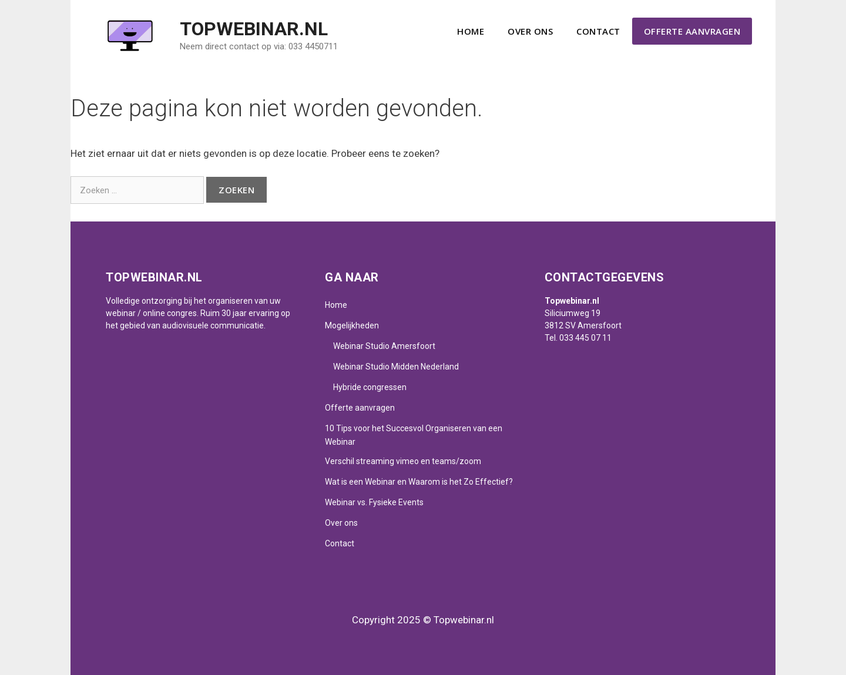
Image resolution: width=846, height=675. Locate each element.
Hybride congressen (370, 387)
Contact (598, 31)
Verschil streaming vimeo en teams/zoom (403, 461)
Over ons (530, 31)
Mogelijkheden (352, 325)
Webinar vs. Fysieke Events (374, 502)
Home (470, 31)
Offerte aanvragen (692, 31)
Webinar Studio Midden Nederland (396, 366)
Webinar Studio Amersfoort (384, 346)
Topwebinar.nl (254, 29)
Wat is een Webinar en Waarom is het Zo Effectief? (419, 481)
